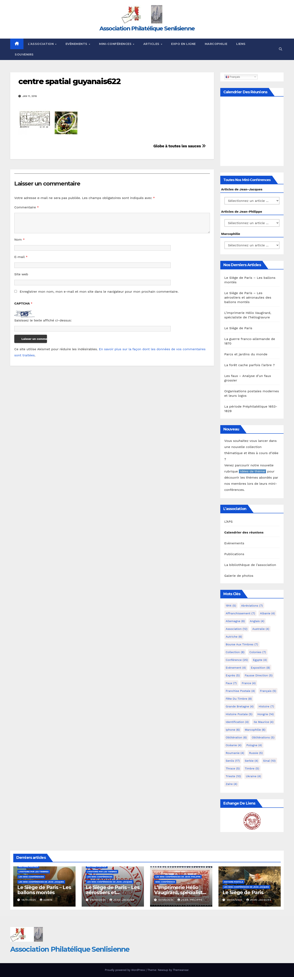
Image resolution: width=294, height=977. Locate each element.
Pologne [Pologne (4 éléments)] (254, 745)
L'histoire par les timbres (34, 871)
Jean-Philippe (190, 899)
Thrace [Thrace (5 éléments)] (233, 768)
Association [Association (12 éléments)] (236, 628)
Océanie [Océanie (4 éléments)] (234, 745)
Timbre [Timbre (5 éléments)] (252, 768)
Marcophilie (216, 44)
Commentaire (26, 207)
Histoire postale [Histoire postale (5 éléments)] (239, 714)
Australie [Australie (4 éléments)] (260, 628)
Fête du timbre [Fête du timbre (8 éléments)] (239, 698)
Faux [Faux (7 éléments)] (231, 683)
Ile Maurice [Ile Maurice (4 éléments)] (263, 722)
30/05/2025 (235, 899)
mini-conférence (165, 882)
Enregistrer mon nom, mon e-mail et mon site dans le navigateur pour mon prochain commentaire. (99, 291)
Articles (151, 44)
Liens (241, 44)
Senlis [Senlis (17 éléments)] (233, 760)
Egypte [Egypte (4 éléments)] (260, 659)
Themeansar (180, 969)
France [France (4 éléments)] (249, 683)
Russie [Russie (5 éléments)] (256, 753)
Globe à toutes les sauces (179, 146)
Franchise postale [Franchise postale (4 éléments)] (240, 690)
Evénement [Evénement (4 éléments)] (236, 667)
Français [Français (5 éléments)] (268, 690)
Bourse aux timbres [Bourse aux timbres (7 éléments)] (242, 644)
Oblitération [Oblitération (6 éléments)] (236, 737)
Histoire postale (28, 866)
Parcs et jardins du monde (245, 354)
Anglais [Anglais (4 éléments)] (257, 621)
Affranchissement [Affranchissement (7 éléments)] (240, 613)
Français (233, 76)
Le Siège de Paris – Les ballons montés (44, 889)
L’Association (41, 44)
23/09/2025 (98, 899)
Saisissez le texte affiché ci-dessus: (43, 320)
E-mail (21, 257)
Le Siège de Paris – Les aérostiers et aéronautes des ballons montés (247, 297)
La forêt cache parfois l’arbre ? (249, 365)
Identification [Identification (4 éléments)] (237, 722)
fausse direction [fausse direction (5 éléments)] (259, 675)
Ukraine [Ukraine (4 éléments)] (253, 776)
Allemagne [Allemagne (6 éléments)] (235, 621)
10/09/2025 (166, 899)
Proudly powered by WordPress (125, 969)
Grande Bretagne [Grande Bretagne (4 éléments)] (240, 706)
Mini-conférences (116, 44)
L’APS (228, 522)
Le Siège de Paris (238, 328)
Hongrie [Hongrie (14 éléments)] (265, 714)
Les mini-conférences (31, 877)
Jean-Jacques (122, 899)
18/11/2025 (29, 899)
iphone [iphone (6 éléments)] (233, 729)
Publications (234, 554)
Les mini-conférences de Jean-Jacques (41, 882)
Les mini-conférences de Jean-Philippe (177, 877)
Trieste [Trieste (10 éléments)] (233, 776)
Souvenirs (24, 54)
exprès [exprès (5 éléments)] (233, 675)
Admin (46, 899)
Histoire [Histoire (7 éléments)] (266, 706)
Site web (21, 274)
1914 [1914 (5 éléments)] (231, 605)
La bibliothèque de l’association (250, 565)
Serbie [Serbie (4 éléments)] (251, 760)
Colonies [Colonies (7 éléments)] (257, 652)
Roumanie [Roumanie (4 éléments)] (235, 753)
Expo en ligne (183, 44)
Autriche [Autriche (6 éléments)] (234, 636)
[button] (280, 49)
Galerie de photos (239, 576)
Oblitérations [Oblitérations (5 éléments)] (263, 737)
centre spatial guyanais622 (69, 81)
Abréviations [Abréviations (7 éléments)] (252, 605)
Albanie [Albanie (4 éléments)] (267, 613)
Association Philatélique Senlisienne (147, 28)
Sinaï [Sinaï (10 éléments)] (269, 760)
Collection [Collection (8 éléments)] (235, 652)
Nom (19, 239)
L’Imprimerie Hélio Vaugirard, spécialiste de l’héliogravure (179, 892)
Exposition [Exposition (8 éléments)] (260, 667)
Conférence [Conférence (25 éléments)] (237, 659)
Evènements (77, 44)
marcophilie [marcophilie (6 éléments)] (255, 729)
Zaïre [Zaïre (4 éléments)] (231, 784)
